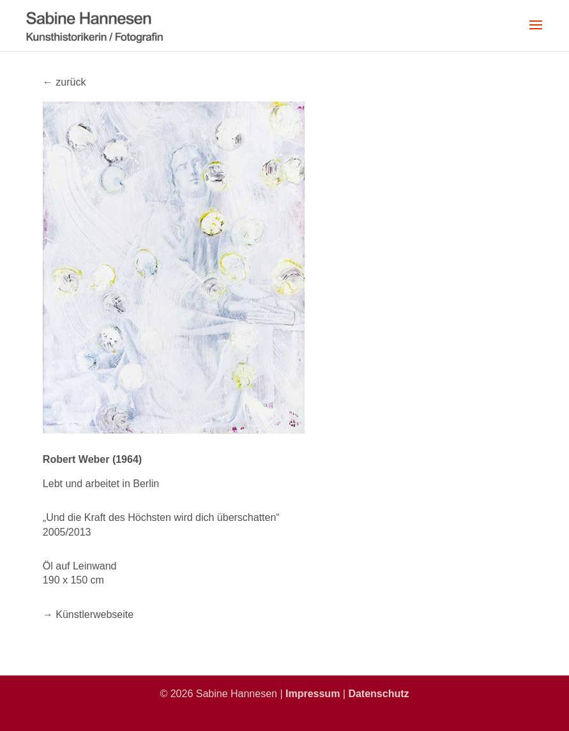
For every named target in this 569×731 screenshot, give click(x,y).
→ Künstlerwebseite (88, 614)
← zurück (64, 82)
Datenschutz (378, 693)
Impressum (312, 693)
